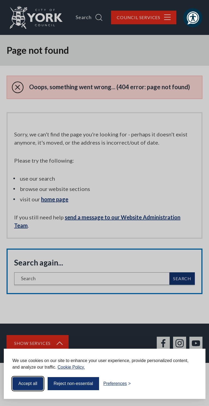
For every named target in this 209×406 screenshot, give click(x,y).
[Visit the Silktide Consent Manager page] (193, 383)
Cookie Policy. (71, 367)
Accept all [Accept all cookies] (28, 383)
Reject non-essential (73, 383)
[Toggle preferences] (117, 383)
